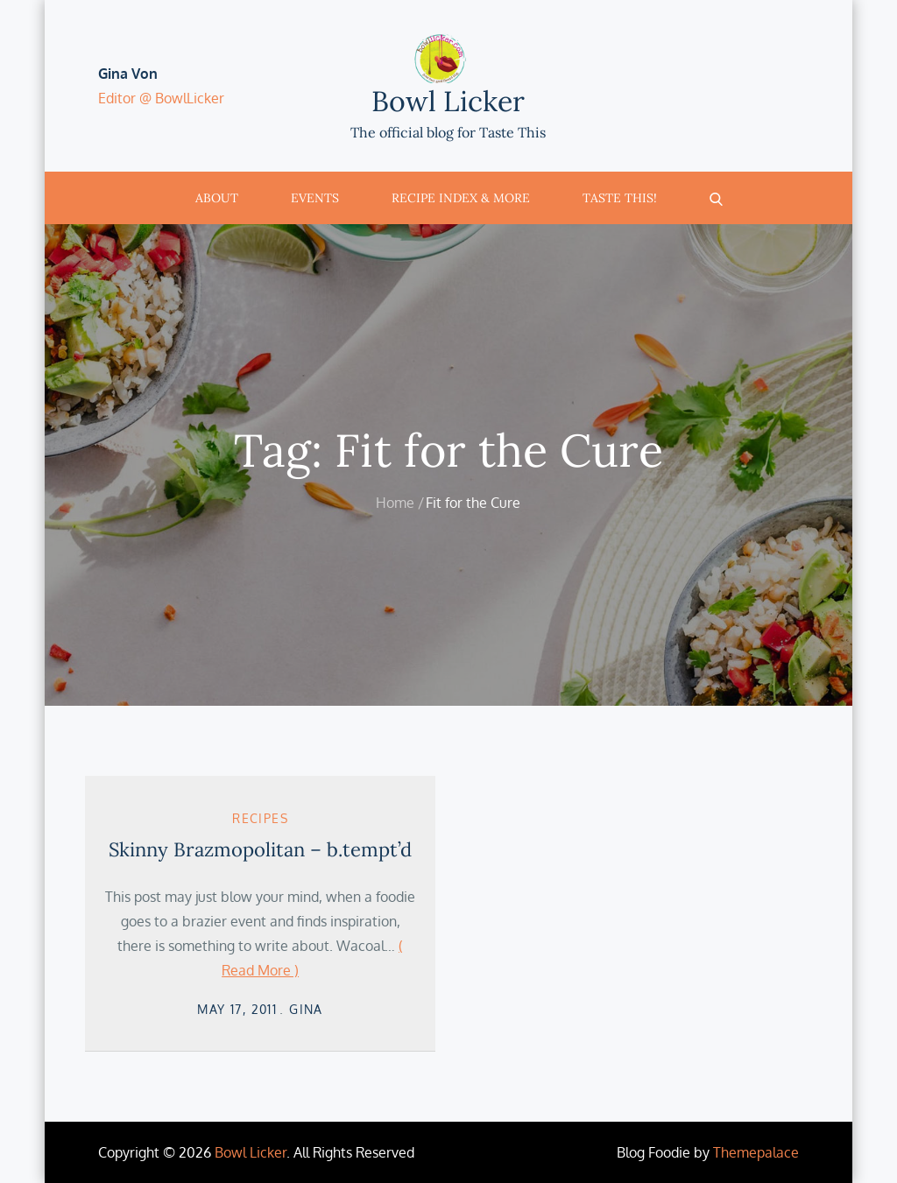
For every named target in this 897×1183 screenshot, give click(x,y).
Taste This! (620, 198)
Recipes (260, 818)
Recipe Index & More (461, 198)
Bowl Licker (448, 101)
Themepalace (756, 1152)
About (216, 198)
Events (315, 198)
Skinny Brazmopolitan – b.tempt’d (260, 849)
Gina (306, 1009)
